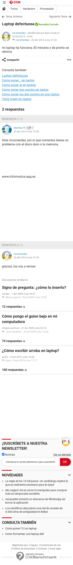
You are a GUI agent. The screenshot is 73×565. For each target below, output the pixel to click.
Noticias (8, 454)
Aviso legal (55, 548)
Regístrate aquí (20, 545)
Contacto (42, 548)
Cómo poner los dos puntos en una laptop (30, 94)
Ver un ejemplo (62, 454)
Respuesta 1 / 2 (12, 119)
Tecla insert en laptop (16, 99)
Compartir (13, 59)
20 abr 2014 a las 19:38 (26, 131)
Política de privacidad (23, 548)
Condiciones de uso (50, 545)
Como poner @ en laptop (19, 85)
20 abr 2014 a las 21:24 (44, 39)
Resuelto (43, 24)
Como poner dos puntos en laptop (25, 90)
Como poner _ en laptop (18, 80)
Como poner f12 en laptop (21, 528)
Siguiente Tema (58, 16)
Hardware (29, 8)
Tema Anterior (14, 16)
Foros (14, 8)
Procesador (47, 8)
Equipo (34, 545)
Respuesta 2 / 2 (12, 245)
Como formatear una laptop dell (24, 533)
